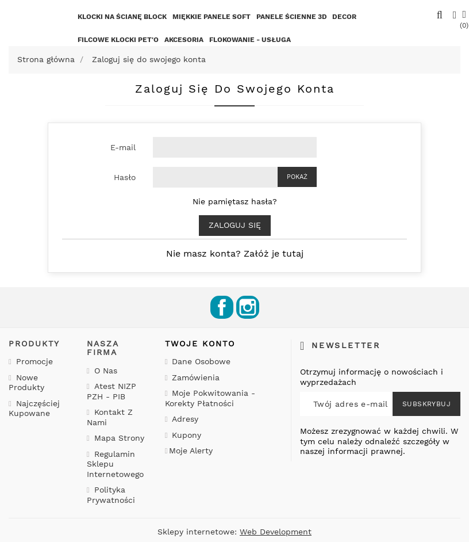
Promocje (33, 361)
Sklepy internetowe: (234, 531)
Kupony (185, 435)
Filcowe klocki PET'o (118, 40)
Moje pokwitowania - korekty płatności (210, 398)
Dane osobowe (199, 361)
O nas (104, 370)
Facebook (221, 307)
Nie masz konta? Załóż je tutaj (234, 253)
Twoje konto (200, 343)
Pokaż (297, 177)
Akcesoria (183, 40)
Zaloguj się (235, 225)
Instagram (247, 307)
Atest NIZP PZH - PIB (111, 391)
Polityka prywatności (111, 495)
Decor (344, 17)
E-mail (123, 147)
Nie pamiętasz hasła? (235, 201)
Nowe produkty (26, 382)
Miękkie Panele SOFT (211, 17)
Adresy (183, 418)
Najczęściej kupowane (34, 408)
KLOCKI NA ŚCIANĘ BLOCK (122, 17)
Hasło (125, 177)
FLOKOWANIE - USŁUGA (250, 40)
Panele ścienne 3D (291, 17)
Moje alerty (191, 450)
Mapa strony (117, 437)
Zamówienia (194, 377)
